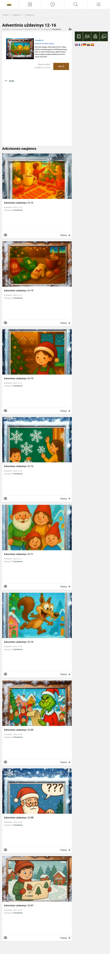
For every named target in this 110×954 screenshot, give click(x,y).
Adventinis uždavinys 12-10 (18, 642)
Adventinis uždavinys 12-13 (18, 378)
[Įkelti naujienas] (29, 4)
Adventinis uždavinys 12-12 (18, 466)
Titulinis (5, 15)
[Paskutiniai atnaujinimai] (52, 4)
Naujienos (17, 15)
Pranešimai (29, 15)
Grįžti (11, 81)
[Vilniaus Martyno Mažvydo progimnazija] (9, 4)
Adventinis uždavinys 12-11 (18, 554)
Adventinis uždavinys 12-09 (18, 729)
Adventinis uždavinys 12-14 (18, 290)
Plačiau (63, 235)
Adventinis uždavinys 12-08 (18, 817)
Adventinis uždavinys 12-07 (18, 905)
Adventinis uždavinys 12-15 (18, 202)
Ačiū (61, 66)
